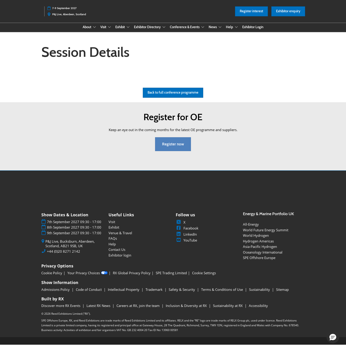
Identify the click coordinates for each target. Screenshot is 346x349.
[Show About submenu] (94, 31)
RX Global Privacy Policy (132, 277)
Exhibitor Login (252, 31)
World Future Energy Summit (265, 234)
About (87, 31)
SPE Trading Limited (171, 277)
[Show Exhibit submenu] (128, 31)
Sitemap (282, 293)
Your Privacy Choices (87, 277)
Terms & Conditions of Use (222, 293)
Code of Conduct (89, 293)
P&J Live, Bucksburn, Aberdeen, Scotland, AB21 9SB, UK (70, 247)
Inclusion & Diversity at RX (187, 309)
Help (230, 31)
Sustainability (260, 293)
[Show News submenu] (220, 31)
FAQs (113, 242)
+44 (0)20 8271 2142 (63, 255)
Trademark (154, 293)
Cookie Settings (204, 277)
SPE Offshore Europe (259, 261)
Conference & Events (185, 31)
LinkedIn (186, 238)
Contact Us (117, 253)
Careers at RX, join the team (138, 309)
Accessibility (258, 309)
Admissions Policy (56, 293)
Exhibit (120, 31)
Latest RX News (98, 309)
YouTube (186, 244)
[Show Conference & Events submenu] (202, 31)
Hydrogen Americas (258, 245)
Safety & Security (182, 293)
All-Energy (251, 228)
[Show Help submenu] (236, 31)
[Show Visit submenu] (109, 31)
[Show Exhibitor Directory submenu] (164, 31)
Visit (103, 31)
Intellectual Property (124, 293)
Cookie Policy (51, 277)
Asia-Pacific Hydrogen (260, 250)
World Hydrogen (256, 239)
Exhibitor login (120, 259)
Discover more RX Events (61, 309)
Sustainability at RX (228, 309)
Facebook (187, 232)
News (213, 31)
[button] (251, 16)
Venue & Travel (120, 237)
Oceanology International (262, 256)
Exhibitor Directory (147, 31)
